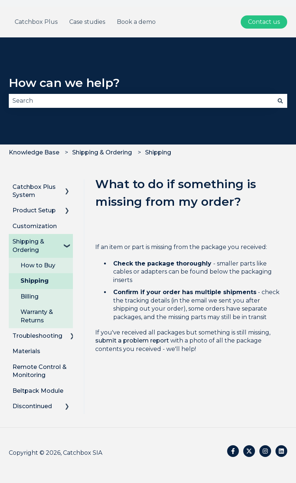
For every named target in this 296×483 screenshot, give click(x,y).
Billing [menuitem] (29, 296)
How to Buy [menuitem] (38, 265)
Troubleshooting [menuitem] (37, 335)
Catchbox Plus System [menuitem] (34, 190)
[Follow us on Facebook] (233, 451)
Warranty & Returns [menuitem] (37, 315)
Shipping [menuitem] (35, 280)
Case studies (87, 21)
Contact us (264, 21)
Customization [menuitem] (34, 226)
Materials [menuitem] (26, 351)
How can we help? (64, 83)
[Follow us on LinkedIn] (281, 451)
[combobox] (141, 101)
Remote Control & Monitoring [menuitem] (39, 370)
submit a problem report (132, 340)
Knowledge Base (34, 152)
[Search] (280, 101)
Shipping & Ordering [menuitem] (28, 245)
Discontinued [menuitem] (32, 406)
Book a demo (136, 21)
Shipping (158, 152)
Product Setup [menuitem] (34, 210)
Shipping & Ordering (102, 152)
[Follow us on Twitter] (249, 451)
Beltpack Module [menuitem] (37, 390)
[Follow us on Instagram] (265, 451)
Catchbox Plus (36, 21)
